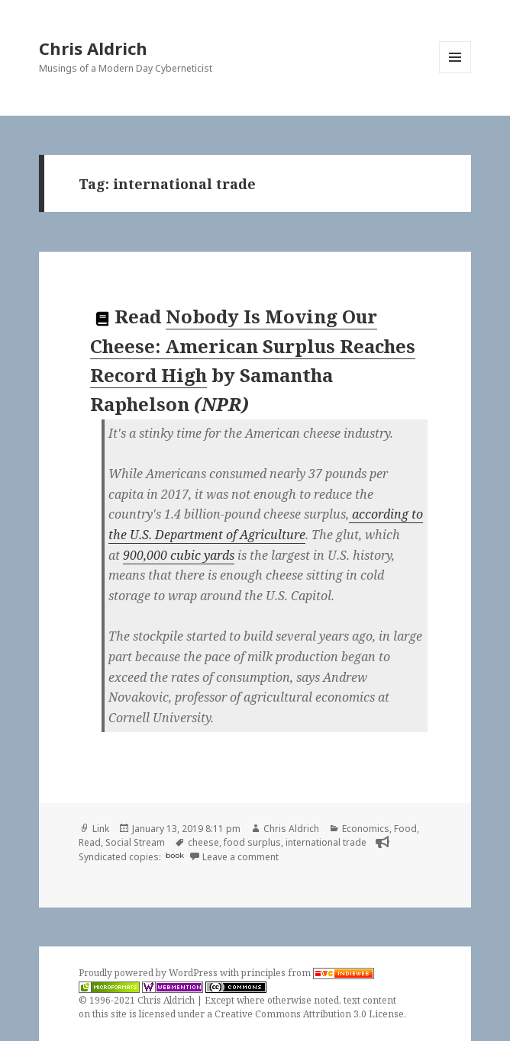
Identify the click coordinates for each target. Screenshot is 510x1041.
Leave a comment (240, 856)
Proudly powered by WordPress (149, 972)
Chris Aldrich (93, 48)
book (175, 855)
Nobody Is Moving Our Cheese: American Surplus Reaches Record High (252, 345)
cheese (203, 842)
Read (90, 842)
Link (100, 828)
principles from (307, 972)
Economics (365, 828)
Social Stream (135, 842)
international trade (326, 842)
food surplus (252, 842)
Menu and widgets (455, 72)
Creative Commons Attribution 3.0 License (309, 1013)
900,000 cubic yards (178, 555)
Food (405, 828)
